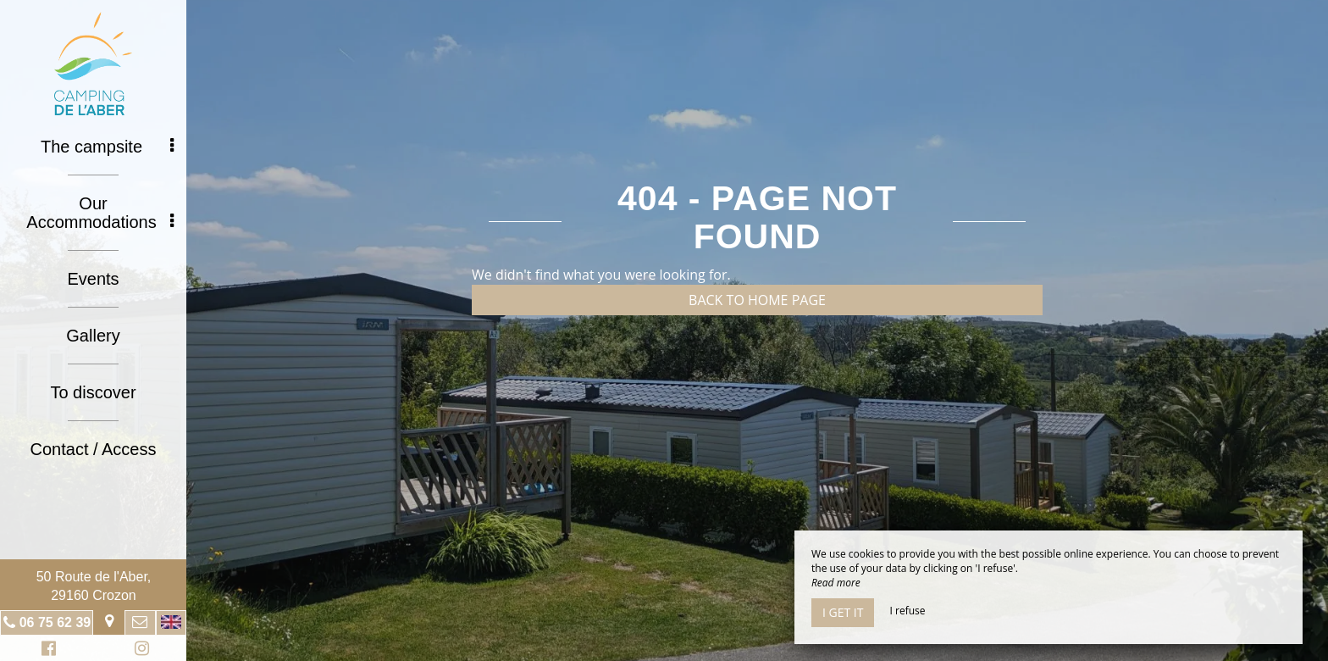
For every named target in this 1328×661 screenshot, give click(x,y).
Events (93, 278)
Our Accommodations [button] (100, 212)
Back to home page (757, 300)
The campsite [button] (107, 146)
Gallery (92, 335)
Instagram (139, 650)
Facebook (46, 650)
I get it (842, 612)
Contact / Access (93, 449)
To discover (93, 392)
